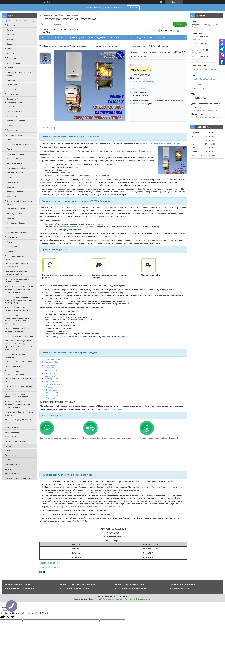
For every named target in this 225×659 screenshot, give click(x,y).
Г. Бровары (10, 53)
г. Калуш (8, 149)
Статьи (7, 450)
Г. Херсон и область (13, 163)
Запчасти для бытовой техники (104, 37)
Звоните (133, 7)
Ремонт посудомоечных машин (19, 336)
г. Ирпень (9, 30)
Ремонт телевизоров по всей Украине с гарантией (18, 330)
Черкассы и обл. (53, 392)
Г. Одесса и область (13, 111)
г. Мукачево (10, 218)
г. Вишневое (10, 44)
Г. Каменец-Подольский (15, 232)
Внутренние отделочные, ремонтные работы (16, 272)
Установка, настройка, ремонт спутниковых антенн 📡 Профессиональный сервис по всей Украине (18, 345)
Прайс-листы (10, 455)
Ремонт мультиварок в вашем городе (18, 257)
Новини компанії (12, 473)
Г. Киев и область (12, 25)
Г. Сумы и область (12, 182)
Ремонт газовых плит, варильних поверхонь (14, 372)
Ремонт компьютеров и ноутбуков (15, 355)
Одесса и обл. (50, 367)
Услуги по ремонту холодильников (19, 588)
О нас (7, 459)
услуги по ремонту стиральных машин (130, 588)
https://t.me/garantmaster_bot (204, 110)
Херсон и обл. (50, 373)
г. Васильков (10, 34)
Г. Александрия (11, 237)
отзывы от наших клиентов (113, 409)
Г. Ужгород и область (14, 213)
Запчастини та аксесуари (15, 441)
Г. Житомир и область (14, 191)
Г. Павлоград (10, 89)
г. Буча (8, 48)
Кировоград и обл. (54, 384)
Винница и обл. (50, 376)
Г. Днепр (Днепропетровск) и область (18, 74)
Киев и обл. (49, 365)
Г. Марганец (10, 80)
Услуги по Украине (13, 436)
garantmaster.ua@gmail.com (203, 79)
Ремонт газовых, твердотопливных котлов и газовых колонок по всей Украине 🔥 (17, 319)
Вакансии (9, 469)
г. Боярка (9, 39)
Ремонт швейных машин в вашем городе (16, 265)
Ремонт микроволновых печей (18, 361)
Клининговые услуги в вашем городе (18, 421)
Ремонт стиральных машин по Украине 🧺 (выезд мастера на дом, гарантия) (18, 300)
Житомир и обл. (51, 378)
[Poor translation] (10, 617)
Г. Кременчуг (10, 139)
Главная (45, 37)
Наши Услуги (76, 37)
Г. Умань (8, 242)
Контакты (59, 37)
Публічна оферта (12, 464)
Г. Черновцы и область (15, 223)
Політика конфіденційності (181, 588)
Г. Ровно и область (13, 196)
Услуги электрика (12, 427)
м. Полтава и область (14, 135)
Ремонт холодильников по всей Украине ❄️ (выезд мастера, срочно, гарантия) (19, 289)
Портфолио (10, 446)
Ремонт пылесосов (13, 366)
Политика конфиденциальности (138, 599)
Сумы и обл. (51, 398)
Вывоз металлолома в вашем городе (18, 387)
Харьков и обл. (51, 362)
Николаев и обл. (51, 370)
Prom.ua (125, 596)
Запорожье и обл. (52, 359)
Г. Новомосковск (12, 94)
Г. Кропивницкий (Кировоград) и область (18, 202)
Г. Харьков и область (14, 116)
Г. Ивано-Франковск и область (18, 144)
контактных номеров (100, 224)
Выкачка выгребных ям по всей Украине (19, 413)
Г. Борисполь (10, 58)
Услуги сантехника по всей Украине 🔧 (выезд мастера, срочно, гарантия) (17, 404)
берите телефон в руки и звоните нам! (161, 143)
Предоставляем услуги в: (16, 20)
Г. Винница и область (14, 130)
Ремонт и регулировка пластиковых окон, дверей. (17, 395)
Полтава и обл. (52, 387)
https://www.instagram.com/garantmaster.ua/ (206, 117)
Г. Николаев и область (14, 154)
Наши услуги (49, 46)
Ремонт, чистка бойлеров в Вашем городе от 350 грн (17, 309)
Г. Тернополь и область (15, 208)
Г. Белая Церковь (12, 63)
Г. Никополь (10, 106)
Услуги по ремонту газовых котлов (74, 588)
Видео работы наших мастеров (152, 37)
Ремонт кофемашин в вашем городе (18, 380)
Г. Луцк (8, 227)
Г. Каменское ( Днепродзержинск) (13, 100)
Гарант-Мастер (45, 182)
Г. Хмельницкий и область (16, 168)
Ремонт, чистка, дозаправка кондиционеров (17, 280)
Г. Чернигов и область (14, 158)
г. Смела (8, 177)
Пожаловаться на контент (113, 599)
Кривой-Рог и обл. (52, 381)
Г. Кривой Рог (11, 84)
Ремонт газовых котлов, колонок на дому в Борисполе (94, 46)
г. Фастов (9, 67)
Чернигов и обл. (53, 395)
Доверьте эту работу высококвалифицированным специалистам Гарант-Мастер (85, 506)
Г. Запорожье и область (15, 120)
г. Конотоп (9, 187)
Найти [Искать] (180, 24)
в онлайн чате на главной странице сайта (75, 226)
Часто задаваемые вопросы (17, 478)
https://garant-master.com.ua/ (203, 69)
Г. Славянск (10, 251)
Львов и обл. (51, 390)
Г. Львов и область (13, 125)
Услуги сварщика (12, 432)
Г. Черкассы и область (14, 172)
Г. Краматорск (11, 246)
